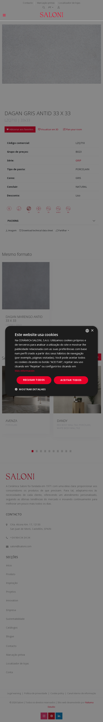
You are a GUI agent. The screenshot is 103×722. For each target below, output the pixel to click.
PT (50, 7)
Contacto (28, 2)
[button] (30, 389)
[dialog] (51, 361)
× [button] (92, 330)
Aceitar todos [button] (70, 380)
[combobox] (87, 330)
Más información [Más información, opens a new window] (24, 370)
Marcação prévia (45, 2)
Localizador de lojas (69, 2)
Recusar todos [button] (34, 379)
